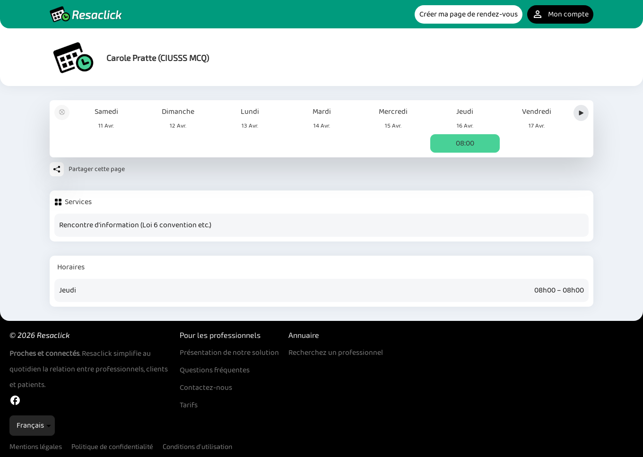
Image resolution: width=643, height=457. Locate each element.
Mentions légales (35, 446)
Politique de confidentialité (112, 446)
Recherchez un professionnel (335, 353)
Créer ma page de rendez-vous (468, 14)
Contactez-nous (206, 388)
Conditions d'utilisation (197, 446)
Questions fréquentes (215, 370)
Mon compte (560, 14)
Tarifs (189, 405)
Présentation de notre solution (229, 353)
